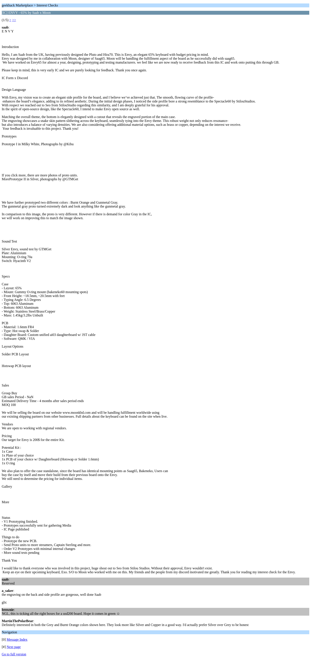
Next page (14, 647)
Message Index (17, 639)
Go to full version (14, 654)
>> (14, 20)
